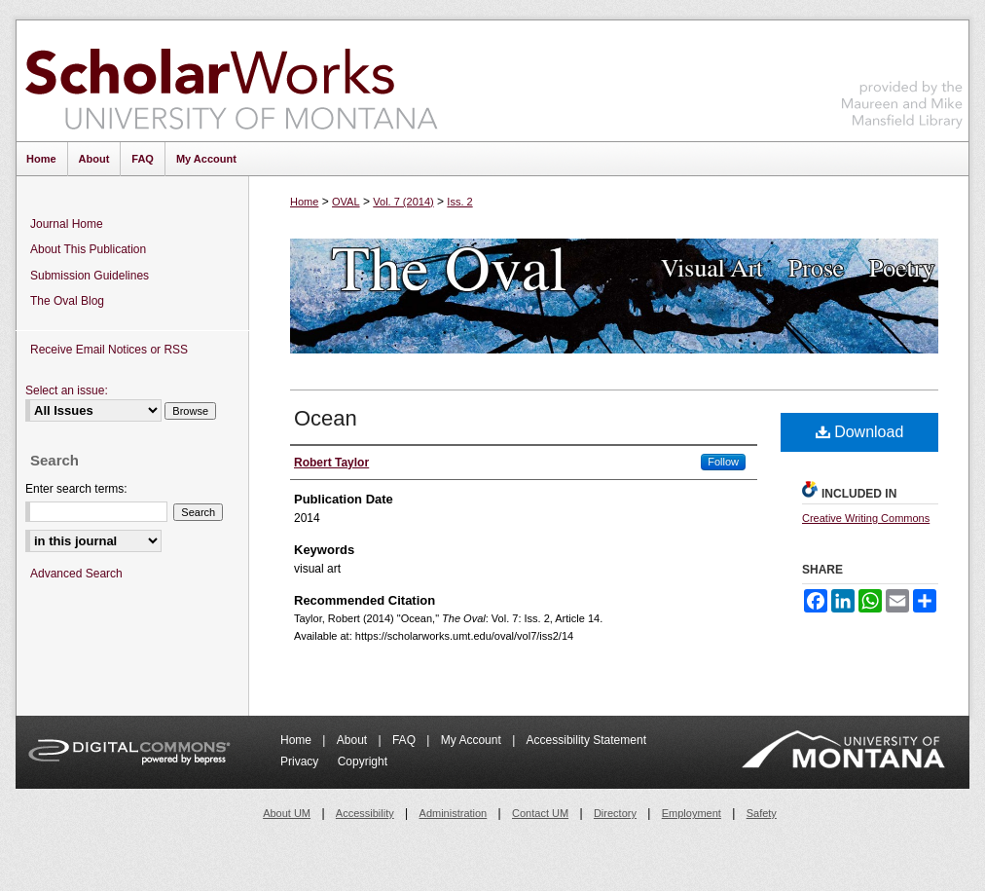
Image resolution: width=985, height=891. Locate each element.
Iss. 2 (459, 201)
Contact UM (540, 813)
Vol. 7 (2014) (403, 201)
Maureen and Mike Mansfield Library (902, 77)
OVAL (346, 201)
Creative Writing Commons (866, 518)
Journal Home (66, 224)
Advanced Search (76, 573)
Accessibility (365, 813)
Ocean (325, 418)
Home (304, 201)
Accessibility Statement (586, 740)
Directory (615, 813)
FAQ (405, 740)
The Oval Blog (67, 301)
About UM (286, 813)
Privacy (301, 761)
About (354, 740)
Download (860, 432)
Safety (762, 813)
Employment (691, 813)
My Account (472, 740)
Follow (723, 461)
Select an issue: (66, 390)
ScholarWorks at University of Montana (231, 80)
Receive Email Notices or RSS (109, 349)
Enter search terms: (76, 489)
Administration (454, 813)
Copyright (362, 761)
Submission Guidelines (89, 275)
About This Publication (88, 249)
